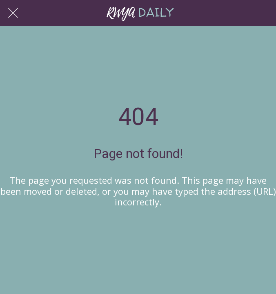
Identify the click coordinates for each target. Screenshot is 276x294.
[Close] (13, 13)
